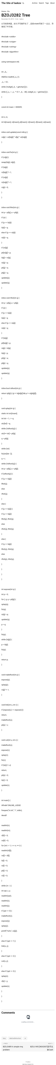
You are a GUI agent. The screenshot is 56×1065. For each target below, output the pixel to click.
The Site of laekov (11, 3)
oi (25, 1038)
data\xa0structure (15, 1038)
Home (3, 11)
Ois (8, 11)
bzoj (4, 1038)
